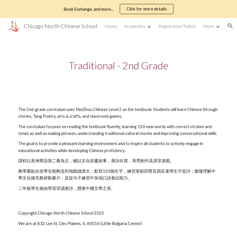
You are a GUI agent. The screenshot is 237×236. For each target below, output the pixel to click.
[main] (118, 65)
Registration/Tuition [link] (177, 26)
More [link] (208, 26)
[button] (230, 26)
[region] (118, 9)
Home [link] (111, 26)
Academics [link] (134, 26)
